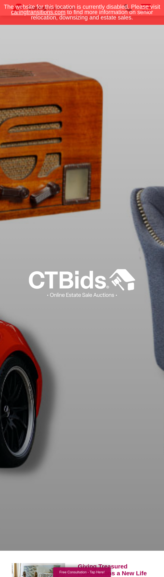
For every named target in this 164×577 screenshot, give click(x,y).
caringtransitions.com (38, 12)
